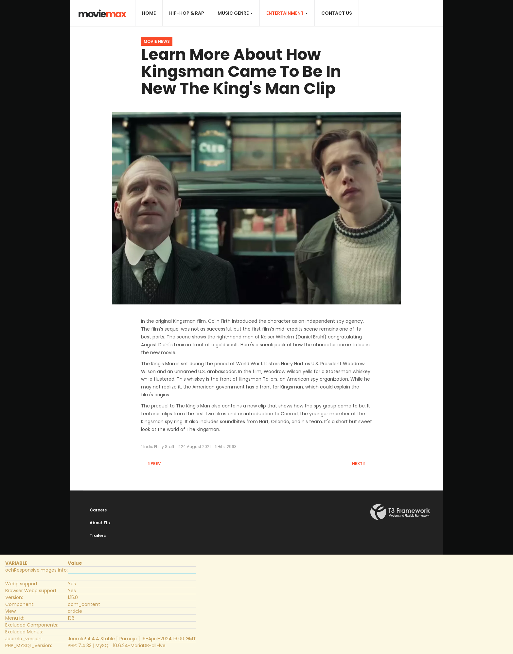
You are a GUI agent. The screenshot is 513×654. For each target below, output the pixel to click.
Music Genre (235, 13)
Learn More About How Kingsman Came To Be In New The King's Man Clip (241, 71)
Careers (98, 510)
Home (149, 13)
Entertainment (287, 13)
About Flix (100, 522)
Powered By (400, 512)
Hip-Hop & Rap (186, 13)
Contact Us (336, 13)
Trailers (98, 535)
